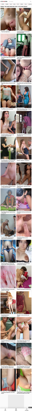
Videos (16, 410)
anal (11, 4)
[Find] (30, 1)
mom (26, 4)
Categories (26, 410)
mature (22, 4)
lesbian (7, 4)
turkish (3, 4)
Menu (30, 407)
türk (18, 4)
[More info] (14, 30)
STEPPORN (4, 1)
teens (14, 4)
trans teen (30, 4)
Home (5, 410)
